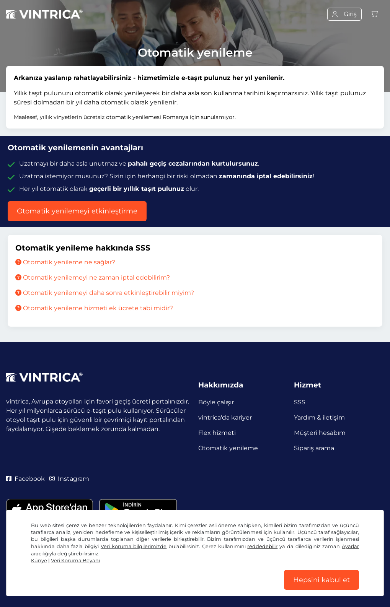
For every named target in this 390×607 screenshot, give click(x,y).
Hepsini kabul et (321, 580)
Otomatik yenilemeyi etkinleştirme (77, 211)
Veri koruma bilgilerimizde (133, 546)
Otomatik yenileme (228, 448)
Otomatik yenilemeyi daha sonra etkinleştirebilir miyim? (104, 292)
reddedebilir (262, 546)
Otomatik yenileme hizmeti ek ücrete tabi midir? (94, 308)
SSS (299, 402)
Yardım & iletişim (319, 417)
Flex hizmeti (217, 432)
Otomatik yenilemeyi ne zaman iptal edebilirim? (92, 277)
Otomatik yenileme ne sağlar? (65, 262)
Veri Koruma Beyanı (75, 560)
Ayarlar (350, 546)
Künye (39, 560)
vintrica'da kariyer (225, 417)
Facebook (25, 478)
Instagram (69, 478)
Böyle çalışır (216, 402)
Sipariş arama (314, 448)
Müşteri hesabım (320, 432)
